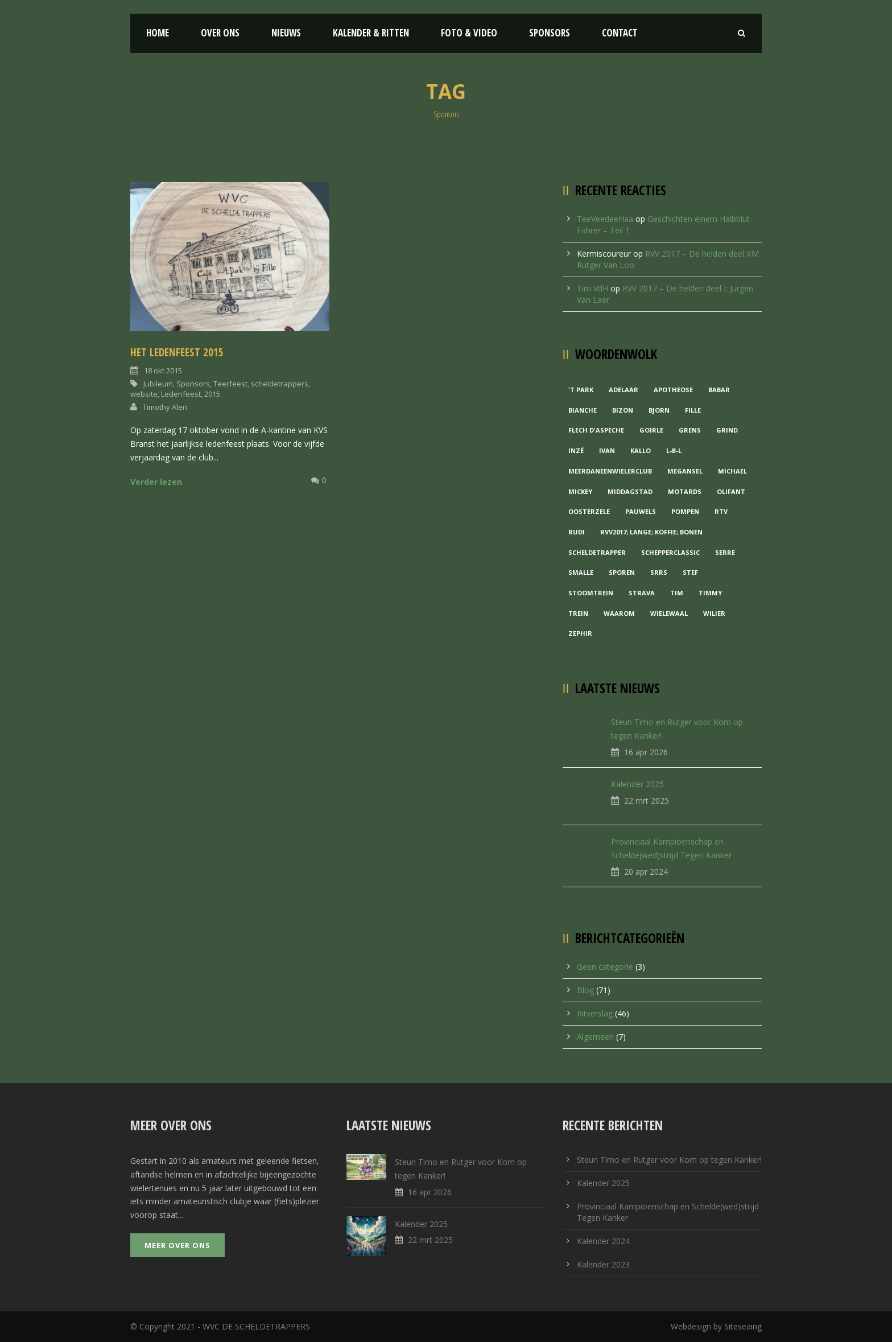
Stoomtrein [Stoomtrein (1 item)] (590, 592)
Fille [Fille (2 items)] (693, 410)
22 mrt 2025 (646, 800)
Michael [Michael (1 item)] (732, 471)
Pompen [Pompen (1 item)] (685, 511)
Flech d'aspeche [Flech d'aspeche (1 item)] (596, 430)
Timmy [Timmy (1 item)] (710, 592)
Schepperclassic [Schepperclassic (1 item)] (670, 552)
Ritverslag (595, 1013)
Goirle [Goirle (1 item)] (651, 430)
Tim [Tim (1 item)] (676, 592)
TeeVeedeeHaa (605, 218)
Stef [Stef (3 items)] (690, 572)
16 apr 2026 (646, 752)
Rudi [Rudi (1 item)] (576, 532)
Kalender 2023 (603, 1264)
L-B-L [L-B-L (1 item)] (674, 450)
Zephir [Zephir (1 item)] (580, 633)
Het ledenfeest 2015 (177, 352)
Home (157, 32)
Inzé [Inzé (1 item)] (576, 450)
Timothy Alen (165, 407)
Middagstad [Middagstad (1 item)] (630, 491)
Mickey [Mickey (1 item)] (580, 491)
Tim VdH (592, 288)
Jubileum (158, 383)
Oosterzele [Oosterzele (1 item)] (589, 511)
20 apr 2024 (646, 871)
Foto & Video (469, 32)
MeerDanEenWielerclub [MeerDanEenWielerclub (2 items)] (610, 471)
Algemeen (595, 1036)
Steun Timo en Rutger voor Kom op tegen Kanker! (669, 1159)
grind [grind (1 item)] (727, 430)
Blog (585, 990)
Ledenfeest (181, 394)
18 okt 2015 (163, 370)
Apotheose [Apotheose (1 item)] (673, 389)
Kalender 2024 (603, 1241)
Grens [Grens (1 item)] (690, 430)
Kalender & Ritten (371, 32)
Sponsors (549, 32)
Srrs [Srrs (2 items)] (658, 572)
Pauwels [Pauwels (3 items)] (640, 511)
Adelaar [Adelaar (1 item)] (623, 389)
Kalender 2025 (637, 784)
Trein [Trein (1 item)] (578, 613)
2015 (212, 394)
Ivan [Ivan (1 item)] (607, 450)
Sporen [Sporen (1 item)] (622, 572)
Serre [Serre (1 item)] (725, 552)
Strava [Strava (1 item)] (642, 592)
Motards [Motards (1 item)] (684, 491)
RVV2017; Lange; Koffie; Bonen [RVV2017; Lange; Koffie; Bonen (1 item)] (651, 532)
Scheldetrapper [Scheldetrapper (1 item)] (597, 552)
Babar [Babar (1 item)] (719, 389)
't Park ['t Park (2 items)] (580, 389)
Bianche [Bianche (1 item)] (582, 410)
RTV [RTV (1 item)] (721, 511)
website (144, 394)
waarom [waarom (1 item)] (619, 613)
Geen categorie (605, 966)
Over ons (220, 32)
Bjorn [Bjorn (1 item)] (659, 410)
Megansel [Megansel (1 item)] (685, 471)
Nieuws (286, 32)
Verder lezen (156, 481)
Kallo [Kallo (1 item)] (640, 450)
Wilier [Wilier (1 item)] (714, 613)
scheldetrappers (279, 383)
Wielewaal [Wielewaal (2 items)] (669, 613)
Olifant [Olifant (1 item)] (731, 491)
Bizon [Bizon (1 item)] (622, 410)
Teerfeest (230, 383)
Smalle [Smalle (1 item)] (580, 572)
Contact (620, 32)
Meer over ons (177, 1245)
